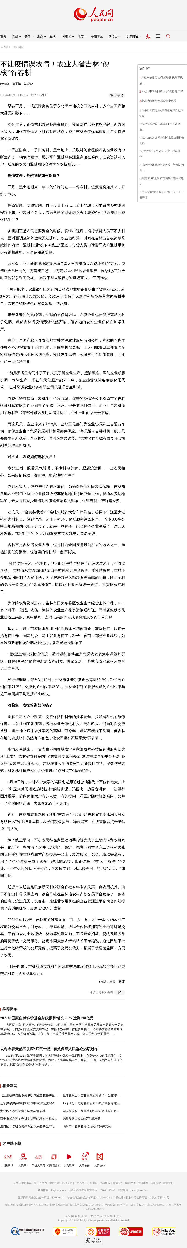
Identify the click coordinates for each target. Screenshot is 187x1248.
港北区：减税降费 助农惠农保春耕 (23, 1111)
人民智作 (99, 1158)
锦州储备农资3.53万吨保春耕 (82, 1118)
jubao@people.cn (140, 1190)
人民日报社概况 (22, 1183)
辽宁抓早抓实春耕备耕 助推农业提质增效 (27, 1103)
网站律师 (143, 1183)
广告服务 (79, 1183)
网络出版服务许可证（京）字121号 (125, 1204)
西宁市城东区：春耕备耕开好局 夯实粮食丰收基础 (33, 1118)
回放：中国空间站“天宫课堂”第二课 (162, 91)
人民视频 (69, 1158)
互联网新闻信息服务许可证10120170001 (41, 1197)
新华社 (43, 95)
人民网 (5, 47)
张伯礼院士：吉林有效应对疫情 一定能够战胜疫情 (96, 1095)
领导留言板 (53, 1158)
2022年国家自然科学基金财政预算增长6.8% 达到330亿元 (47, 1018)
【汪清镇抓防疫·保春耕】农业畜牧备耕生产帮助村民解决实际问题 (44, 1095)
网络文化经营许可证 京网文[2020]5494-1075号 (76, 1204)
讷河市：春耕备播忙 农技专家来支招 (87, 1126)
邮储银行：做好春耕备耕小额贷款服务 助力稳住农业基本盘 (102, 1103)
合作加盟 (92, 1183)
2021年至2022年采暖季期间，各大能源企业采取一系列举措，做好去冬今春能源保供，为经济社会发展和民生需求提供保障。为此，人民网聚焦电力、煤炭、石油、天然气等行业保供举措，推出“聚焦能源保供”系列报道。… (61, 1060)
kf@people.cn (58, 1190)
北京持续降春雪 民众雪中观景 (158, 100)
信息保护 (155, 1183)
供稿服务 (105, 1183)
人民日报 (7, 1158)
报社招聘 (54, 1183)
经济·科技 (18, 47)
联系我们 (168, 1183)
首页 (3, 36)
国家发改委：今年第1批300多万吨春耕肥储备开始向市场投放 (103, 1111)
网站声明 (130, 1183)
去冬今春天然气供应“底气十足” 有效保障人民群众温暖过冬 (49, 1049)
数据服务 (118, 1183)
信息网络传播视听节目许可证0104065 (26, 1204)
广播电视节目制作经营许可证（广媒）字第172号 (141, 1197)
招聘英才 (67, 1183)
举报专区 (97, 36)
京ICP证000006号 (157, 1204)
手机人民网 (38, 1158)
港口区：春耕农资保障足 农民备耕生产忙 (27, 1126)
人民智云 (84, 1158)
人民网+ (23, 1158)
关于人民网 (40, 1183)
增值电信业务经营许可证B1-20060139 (88, 1197)
